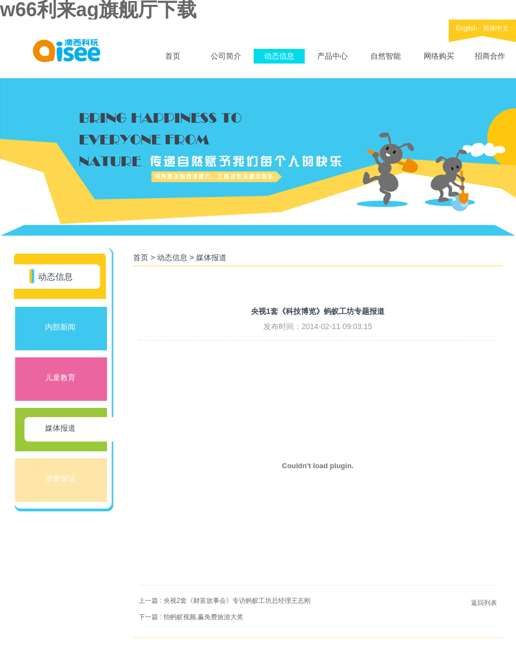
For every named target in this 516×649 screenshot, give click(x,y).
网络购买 (439, 56)
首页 (172, 56)
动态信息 (279, 56)
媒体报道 (60, 428)
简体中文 (496, 28)
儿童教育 (60, 377)
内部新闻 (60, 327)
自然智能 (385, 56)
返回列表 (484, 603)
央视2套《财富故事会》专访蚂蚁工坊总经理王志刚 (237, 600)
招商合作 (490, 56)
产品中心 (332, 56)
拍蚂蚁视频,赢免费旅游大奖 (203, 617)
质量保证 (60, 478)
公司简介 (226, 56)
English (466, 28)
